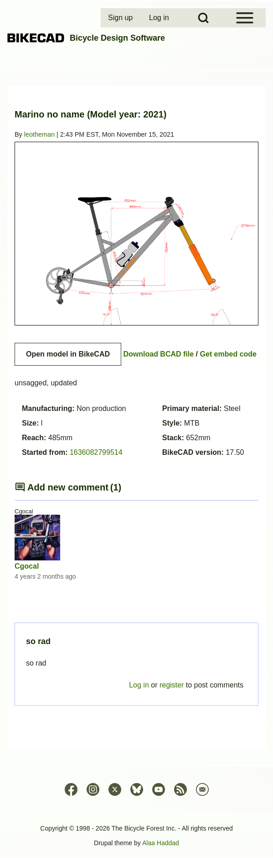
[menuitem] (121, 17)
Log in (139, 685)
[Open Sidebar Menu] (245, 17)
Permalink (136, 429)
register (172, 685)
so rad (38, 641)
